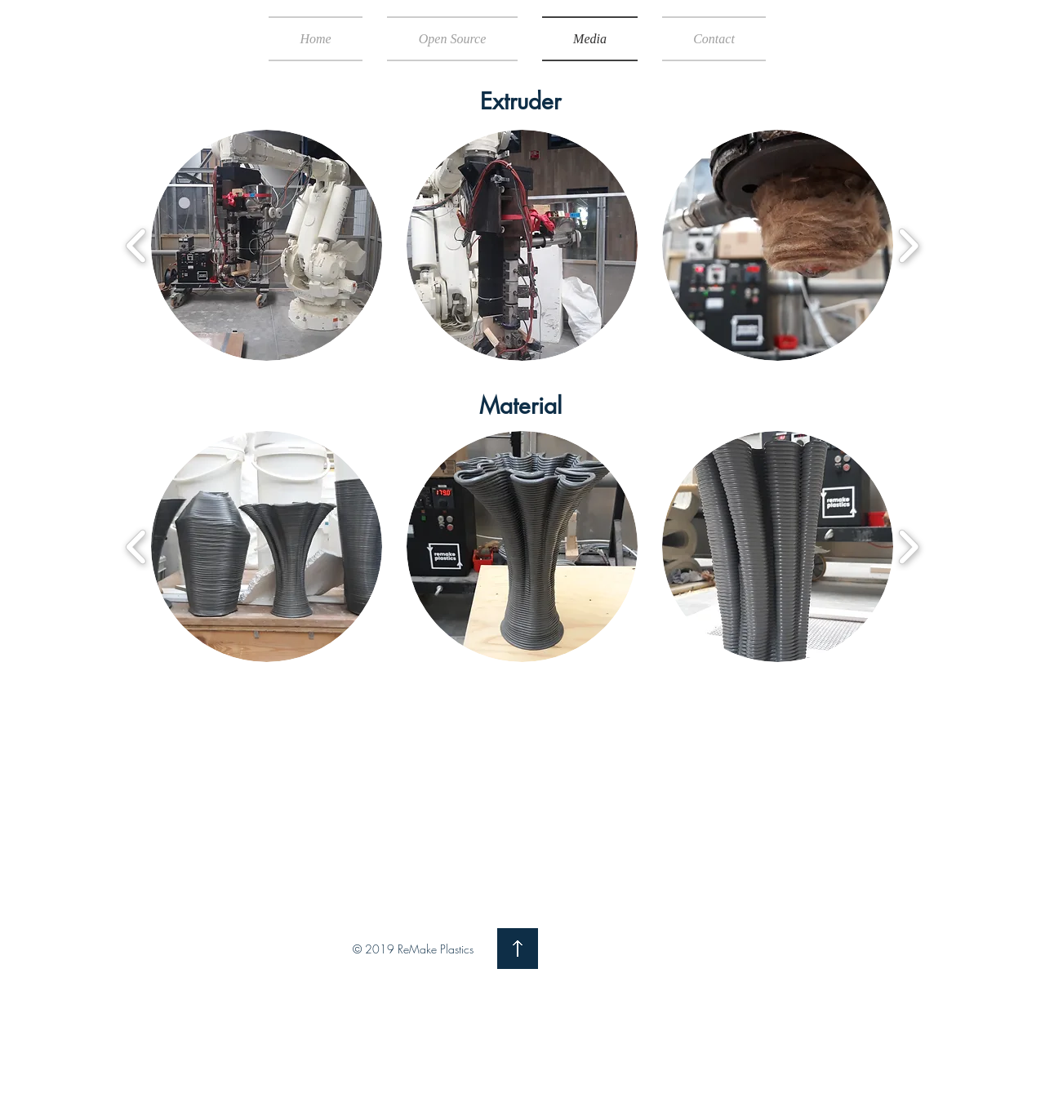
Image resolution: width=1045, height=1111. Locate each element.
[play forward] (908, 245)
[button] (266, 245)
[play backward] (136, 245)
